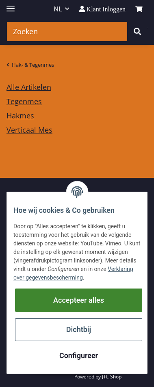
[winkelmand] (138, 9)
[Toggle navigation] (11, 5)
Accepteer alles (78, 300)
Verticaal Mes (29, 130)
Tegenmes (24, 101)
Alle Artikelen (29, 87)
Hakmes (20, 115)
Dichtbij (78, 329)
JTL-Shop (111, 376)
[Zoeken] (67, 32)
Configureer (78, 355)
